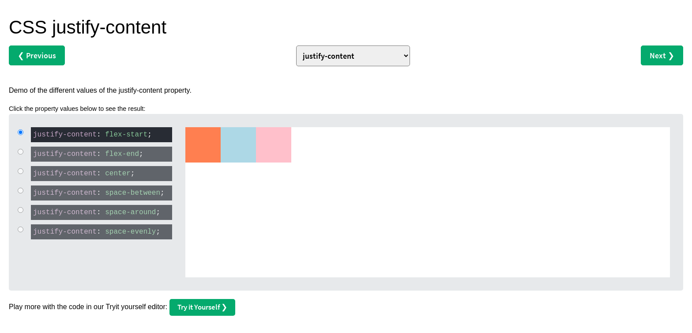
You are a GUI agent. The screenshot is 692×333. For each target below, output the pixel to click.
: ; (91, 134)
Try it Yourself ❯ (202, 307)
